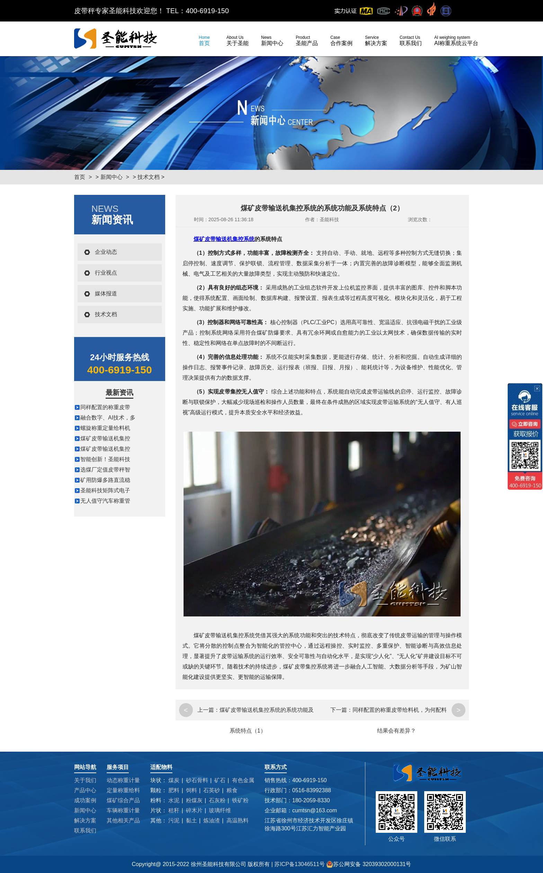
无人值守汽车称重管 (105, 501)
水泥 (173, 800)
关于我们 (85, 780)
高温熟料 (237, 820)
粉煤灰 (194, 800)
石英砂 (211, 790)
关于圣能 (237, 40)
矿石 (219, 780)
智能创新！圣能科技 (105, 459)
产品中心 (85, 790)
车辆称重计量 (123, 810)
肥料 (173, 790)
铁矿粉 (240, 800)
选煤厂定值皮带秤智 (105, 470)
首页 (204, 40)
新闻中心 (272, 40)
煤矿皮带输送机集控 (105, 438)
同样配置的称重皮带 (105, 407)
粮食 (232, 790)
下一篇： (341, 710)
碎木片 (194, 810)
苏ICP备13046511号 (300, 864)
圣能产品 (307, 40)
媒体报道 (106, 293)
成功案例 (85, 800)
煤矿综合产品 (123, 800)
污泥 (173, 820)
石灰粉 (217, 800)
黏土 (191, 820)
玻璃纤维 (220, 810)
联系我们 (411, 40)
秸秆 (173, 810)
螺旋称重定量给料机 (105, 428)
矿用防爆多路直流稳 (105, 480)
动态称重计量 (123, 780)
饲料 (191, 790)
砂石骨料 (197, 780)
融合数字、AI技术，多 (107, 418)
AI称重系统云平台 (456, 40)
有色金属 (243, 780)
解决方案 (376, 40)
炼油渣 (211, 820)
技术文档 (148, 177)
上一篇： (208, 710)
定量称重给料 (123, 790)
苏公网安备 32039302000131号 (368, 864)
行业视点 (106, 273)
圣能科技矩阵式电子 (105, 490)
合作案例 (341, 40)
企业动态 (106, 252)
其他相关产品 (123, 820)
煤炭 (173, 780)
